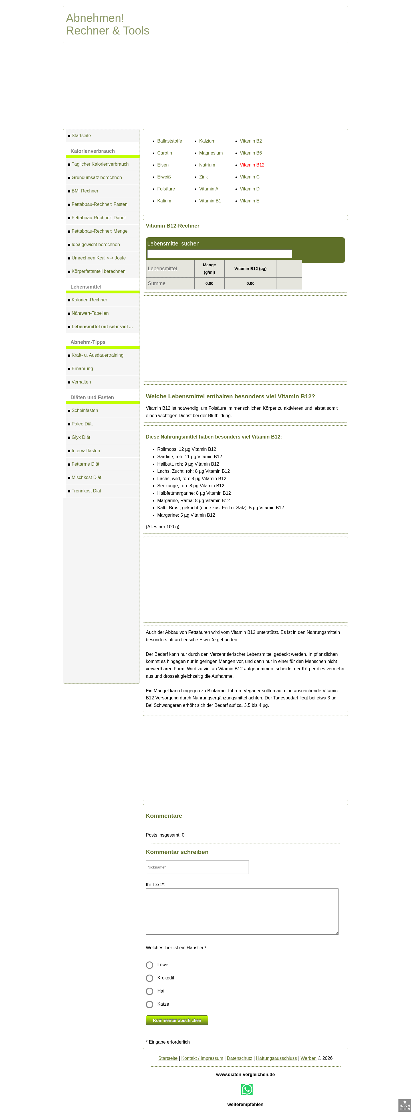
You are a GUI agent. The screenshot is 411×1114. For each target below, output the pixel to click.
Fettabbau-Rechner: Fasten (98, 205)
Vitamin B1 (210, 200)
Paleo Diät (80, 424)
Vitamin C (250, 176)
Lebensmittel (86, 287)
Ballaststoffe (169, 141)
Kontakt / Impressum (202, 1058)
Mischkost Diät (84, 478)
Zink (203, 176)
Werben (309, 1058)
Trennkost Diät (84, 491)
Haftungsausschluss (276, 1058)
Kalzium (207, 141)
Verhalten (79, 383)
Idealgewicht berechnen (94, 245)
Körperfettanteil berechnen (97, 272)
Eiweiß (164, 176)
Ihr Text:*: (155, 884)
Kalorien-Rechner (87, 300)
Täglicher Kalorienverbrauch (98, 165)
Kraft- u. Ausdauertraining (96, 356)
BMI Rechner (83, 191)
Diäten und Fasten (92, 397)
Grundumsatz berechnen (95, 178)
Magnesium (211, 153)
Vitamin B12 (252, 165)
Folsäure (166, 188)
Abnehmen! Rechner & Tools (108, 24)
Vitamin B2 (251, 141)
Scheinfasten (83, 411)
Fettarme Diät (83, 465)
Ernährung (80, 369)
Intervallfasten (84, 451)
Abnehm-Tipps (88, 342)
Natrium (207, 165)
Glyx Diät (79, 438)
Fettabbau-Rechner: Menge (98, 232)
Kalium (164, 200)
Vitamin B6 (251, 153)
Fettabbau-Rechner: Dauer (97, 218)
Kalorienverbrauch (92, 151)
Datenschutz (239, 1058)
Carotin (164, 153)
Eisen (163, 165)
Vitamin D (250, 188)
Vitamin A (208, 188)
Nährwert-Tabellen (88, 314)
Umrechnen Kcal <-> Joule (97, 258)
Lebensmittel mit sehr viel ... (100, 327)
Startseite (79, 136)
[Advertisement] (205, 86)
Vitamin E (249, 200)
